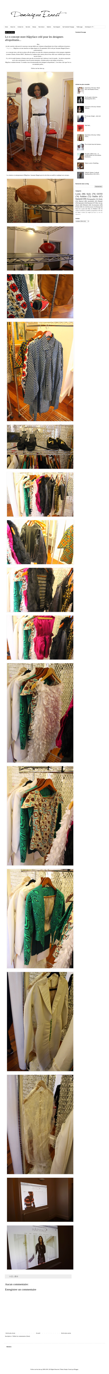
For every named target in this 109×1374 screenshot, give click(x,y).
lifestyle (85, 205)
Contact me (20, 27)
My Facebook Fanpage (68, 27)
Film (89, 208)
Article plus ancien (66, 1333)
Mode (100, 199)
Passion (89, 203)
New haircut (41, 27)
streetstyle (91, 201)
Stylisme (49, 27)
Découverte (90, 207)
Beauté (100, 201)
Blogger (76, 1369)
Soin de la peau (80, 208)
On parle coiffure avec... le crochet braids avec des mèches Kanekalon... (93, 155)
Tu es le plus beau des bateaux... (93, 144)
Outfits (95, 196)
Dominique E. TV (89, 27)
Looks (78, 194)
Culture (77, 210)
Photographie (91, 199)
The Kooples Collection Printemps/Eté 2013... (91, 98)
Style (89, 194)
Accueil (38, 1333)
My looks (28, 27)
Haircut (81, 201)
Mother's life (96, 208)
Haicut (94, 212)
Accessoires (95, 205)
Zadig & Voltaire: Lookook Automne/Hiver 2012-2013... (92, 173)
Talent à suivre (81, 212)
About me (12, 27)
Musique (98, 207)
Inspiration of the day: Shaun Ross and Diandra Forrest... (92, 88)
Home (6, 27)
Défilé (88, 210)
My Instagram (56, 27)
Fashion (83, 196)
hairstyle (81, 203)
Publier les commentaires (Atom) (21, 1336)
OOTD (99, 194)
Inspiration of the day (97, 210)
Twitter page (79, 27)
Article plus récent (10, 1333)
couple (89, 212)
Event (77, 207)
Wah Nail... (88, 125)
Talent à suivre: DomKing (91, 163)
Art (83, 207)
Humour (83, 210)
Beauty (34, 27)
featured (78, 199)
